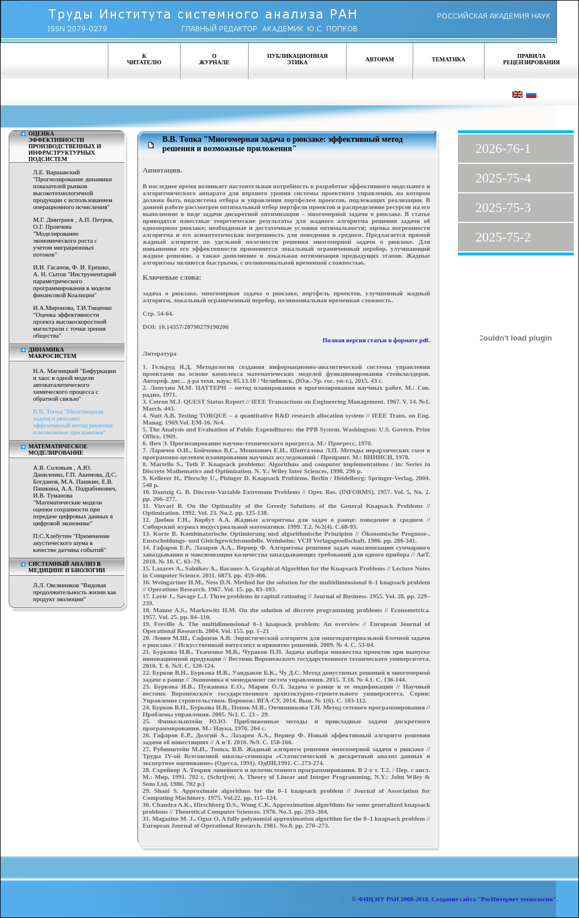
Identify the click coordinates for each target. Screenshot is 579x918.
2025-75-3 (503, 207)
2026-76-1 (503, 148)
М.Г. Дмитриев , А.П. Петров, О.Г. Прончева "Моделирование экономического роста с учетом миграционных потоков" (73, 237)
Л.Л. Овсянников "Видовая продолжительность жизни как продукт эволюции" (74, 591)
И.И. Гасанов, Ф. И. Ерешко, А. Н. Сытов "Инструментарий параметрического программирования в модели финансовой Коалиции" (74, 281)
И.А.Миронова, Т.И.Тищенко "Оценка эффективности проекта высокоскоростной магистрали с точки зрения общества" (72, 321)
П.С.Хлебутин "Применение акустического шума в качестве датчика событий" (71, 542)
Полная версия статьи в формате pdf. (377, 340)
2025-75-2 (503, 237)
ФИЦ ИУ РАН (378, 898)
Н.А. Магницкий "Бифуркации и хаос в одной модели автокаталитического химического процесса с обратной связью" (74, 384)
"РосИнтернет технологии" (516, 898)
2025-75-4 (503, 178)
